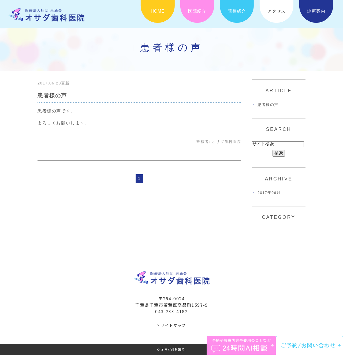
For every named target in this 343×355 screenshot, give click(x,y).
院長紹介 (237, 11)
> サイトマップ (171, 325)
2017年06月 (269, 193)
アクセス (276, 11)
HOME (158, 11)
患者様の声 (52, 95)
